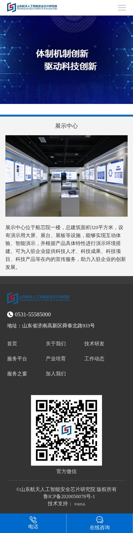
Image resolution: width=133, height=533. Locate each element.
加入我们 (56, 373)
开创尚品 (79, 504)
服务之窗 (17, 373)
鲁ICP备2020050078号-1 (69, 496)
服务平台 (17, 358)
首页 (12, 343)
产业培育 (56, 358)
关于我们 (56, 343)
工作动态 (94, 358)
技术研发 (94, 343)
